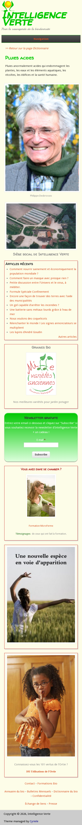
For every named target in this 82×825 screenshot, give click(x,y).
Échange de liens (36, 803)
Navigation (41, 39)
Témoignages (22, 533)
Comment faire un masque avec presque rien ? (39, 278)
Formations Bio (47, 783)
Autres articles (67, 336)
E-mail (41, 439)
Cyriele (34, 821)
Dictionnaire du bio (66, 791)
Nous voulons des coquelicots (28, 318)
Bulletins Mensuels (39, 791)
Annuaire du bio (14, 791)
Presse (53, 803)
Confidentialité (42, 796)
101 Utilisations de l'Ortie (41, 771)
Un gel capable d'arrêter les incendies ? (34, 305)
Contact (30, 783)
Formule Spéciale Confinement (29, 291)
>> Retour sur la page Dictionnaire (26, 48)
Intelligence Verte (33, 18)
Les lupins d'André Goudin (26, 332)
